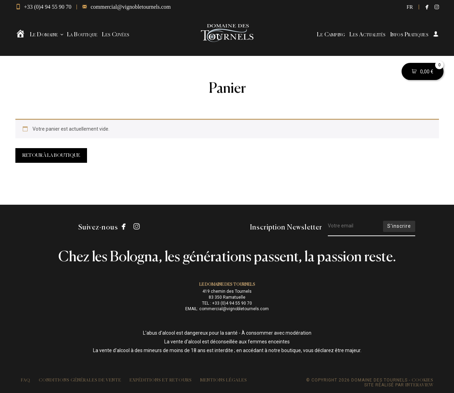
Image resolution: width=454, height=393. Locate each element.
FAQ (25, 380)
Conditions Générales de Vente (80, 380)
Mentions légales (223, 380)
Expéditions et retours (161, 380)
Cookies (422, 380)
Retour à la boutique (51, 155)
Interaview (419, 385)
